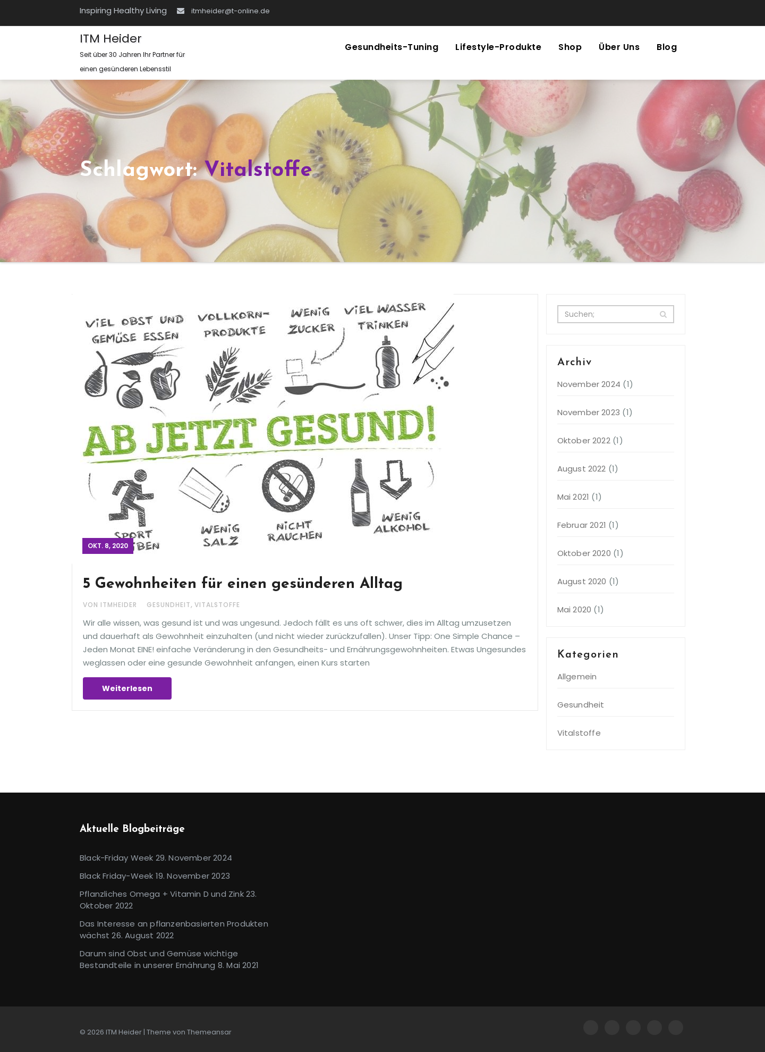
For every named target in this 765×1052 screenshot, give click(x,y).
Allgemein (577, 676)
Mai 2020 (574, 609)
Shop (570, 47)
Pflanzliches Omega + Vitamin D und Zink (162, 893)
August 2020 (582, 581)
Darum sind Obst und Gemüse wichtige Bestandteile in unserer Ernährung (159, 959)
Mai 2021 (573, 496)
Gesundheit (169, 604)
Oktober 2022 (583, 440)
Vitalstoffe (217, 604)
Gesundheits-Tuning (391, 47)
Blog (667, 47)
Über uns (619, 47)
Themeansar (209, 1032)
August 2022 (581, 468)
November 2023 (588, 412)
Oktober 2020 (584, 553)
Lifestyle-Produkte (498, 47)
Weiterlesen (127, 688)
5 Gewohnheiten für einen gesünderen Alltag (243, 584)
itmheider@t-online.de (223, 11)
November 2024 (589, 384)
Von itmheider (111, 604)
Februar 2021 (581, 525)
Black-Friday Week (116, 857)
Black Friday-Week (116, 875)
